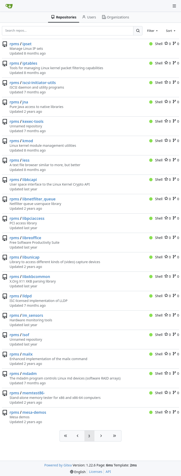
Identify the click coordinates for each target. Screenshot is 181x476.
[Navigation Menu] (174, 6)
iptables (29, 63)
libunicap (30, 257)
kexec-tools (33, 121)
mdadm (29, 373)
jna (25, 102)
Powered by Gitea (58, 465)
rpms (14, 43)
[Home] (9, 6)
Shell (156, 43)
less (26, 160)
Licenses (95, 471)
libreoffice (31, 237)
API (108, 471)
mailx (27, 354)
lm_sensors (32, 315)
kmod (27, 140)
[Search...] (137, 30)
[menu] (78, 472)
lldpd (27, 296)
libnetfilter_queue (39, 199)
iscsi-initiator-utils (39, 82)
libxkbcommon (36, 276)
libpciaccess (33, 218)
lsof (25, 334)
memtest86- (33, 393)
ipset (27, 43)
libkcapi (29, 179)
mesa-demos (34, 412)
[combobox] (152, 30)
